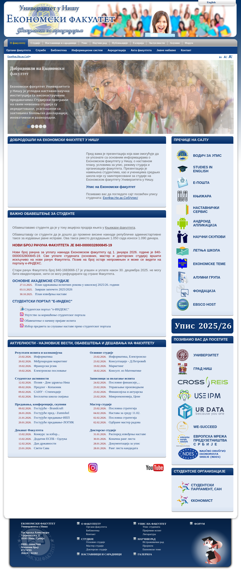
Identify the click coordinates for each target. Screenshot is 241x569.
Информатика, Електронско (120, 356)
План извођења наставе (43, 294)
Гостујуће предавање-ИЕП (44, 417)
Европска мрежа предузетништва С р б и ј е (210, 440)
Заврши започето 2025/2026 (46, 289)
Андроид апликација (205, 223)
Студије (35, 42)
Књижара (202, 196)
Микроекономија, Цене (117, 396)
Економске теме (209, 264)
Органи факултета (96, 526)
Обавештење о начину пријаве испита (50, 320)
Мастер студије (101, 404)
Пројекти (148, 545)
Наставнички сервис (206, 210)
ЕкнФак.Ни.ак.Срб (18, 56)
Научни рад (100, 42)
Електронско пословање (43, 370)
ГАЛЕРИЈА (145, 554)
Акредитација (117, 50)
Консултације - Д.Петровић (120, 361)
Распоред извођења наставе (120, 434)
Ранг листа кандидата (116, 448)
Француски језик (38, 366)
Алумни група (206, 277)
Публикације (120, 42)
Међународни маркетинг (43, 361)
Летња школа (206, 250)
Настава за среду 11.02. (117, 413)
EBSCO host (204, 304)
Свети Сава (34, 448)
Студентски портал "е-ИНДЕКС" (47, 309)
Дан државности (37, 443)
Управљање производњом (119, 387)
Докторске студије (103, 430)
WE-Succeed (205, 427)
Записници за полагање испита (112, 378)
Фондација (204, 291)
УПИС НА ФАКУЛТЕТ (152, 523)
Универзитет (206, 355)
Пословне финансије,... (117, 382)
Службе (41, 50)
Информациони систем (87, 50)
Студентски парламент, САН (206, 487)
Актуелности (157, 42)
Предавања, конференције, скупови (40, 404)
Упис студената (151, 526)
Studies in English (203, 169)
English (211, 2)
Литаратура (149, 534)
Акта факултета (141, 50)
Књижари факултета (120, 227)
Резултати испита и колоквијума (38, 352)
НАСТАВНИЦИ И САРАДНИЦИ (101, 554)
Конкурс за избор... (39, 434)
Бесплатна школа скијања (44, 396)
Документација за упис (117, 443)
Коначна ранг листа (114, 439)
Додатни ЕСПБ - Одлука (43, 439)
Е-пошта (201, 183)
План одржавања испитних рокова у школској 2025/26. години (69, 284)
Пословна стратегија (115, 408)
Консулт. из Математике (118, 370)
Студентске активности (32, 378)
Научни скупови (209, 237)
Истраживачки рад (153, 541)
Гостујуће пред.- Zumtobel (44, 413)
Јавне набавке (166, 50)
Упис (84, 42)
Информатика (36, 356)
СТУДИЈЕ (87, 538)
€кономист (202, 501)
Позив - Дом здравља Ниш (44, 382)
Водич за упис (207, 156)
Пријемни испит (152, 530)
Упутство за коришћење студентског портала (55, 315)
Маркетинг (109, 366)
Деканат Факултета (29, 430)
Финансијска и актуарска (118, 392)
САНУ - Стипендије (40, 392)
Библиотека (59, 50)
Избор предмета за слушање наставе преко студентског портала (68, 326)
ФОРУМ (199, 523)
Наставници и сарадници (60, 42)
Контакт (186, 50)
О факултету (18, 42)
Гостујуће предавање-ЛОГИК (46, 422)
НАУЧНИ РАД (147, 538)
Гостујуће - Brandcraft (41, 408)
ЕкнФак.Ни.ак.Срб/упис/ (120, 198)
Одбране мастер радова (117, 422)
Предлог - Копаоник (40, 387)
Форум (189, 42)
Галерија (138, 42)
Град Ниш (203, 369)
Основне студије (101, 352)
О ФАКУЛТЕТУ (91, 523)
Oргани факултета (18, 50)
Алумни (175, 42)
